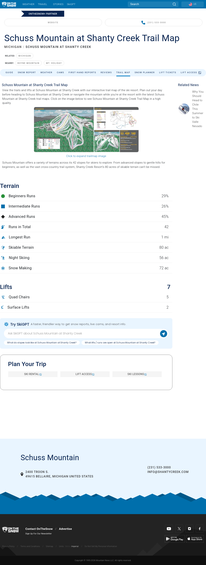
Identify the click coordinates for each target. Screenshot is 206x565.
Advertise (65, 529)
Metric (68, 546)
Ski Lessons (137, 374)
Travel (42, 4)
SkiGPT (71, 4)
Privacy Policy (8, 546)
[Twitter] (179, 529)
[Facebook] (200, 529)
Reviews (106, 72)
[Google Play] (175, 538)
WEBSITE (53, 22)
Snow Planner (145, 72)
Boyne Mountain (28, 63)
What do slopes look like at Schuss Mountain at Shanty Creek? (42, 342)
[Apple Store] (195, 538)
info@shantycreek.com (168, 472)
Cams (60, 72)
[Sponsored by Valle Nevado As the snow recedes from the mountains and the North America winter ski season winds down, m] (198, 109)
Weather (28, 4)
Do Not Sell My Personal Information (101, 546)
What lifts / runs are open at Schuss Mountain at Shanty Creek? (120, 342)
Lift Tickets (167, 72)
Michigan (24, 56)
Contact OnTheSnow (39, 529)
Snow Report (27, 72)
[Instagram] (189, 529)
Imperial (75, 546)
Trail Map (123, 72)
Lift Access (191, 72)
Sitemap (49, 546)
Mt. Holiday (54, 63)
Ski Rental (32, 374)
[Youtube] (169, 529)
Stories (58, 4)
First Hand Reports (82, 72)
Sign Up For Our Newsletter (38, 533)
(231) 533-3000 (153, 22)
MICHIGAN (13, 47)
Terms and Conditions (30, 546)
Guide (9, 72)
